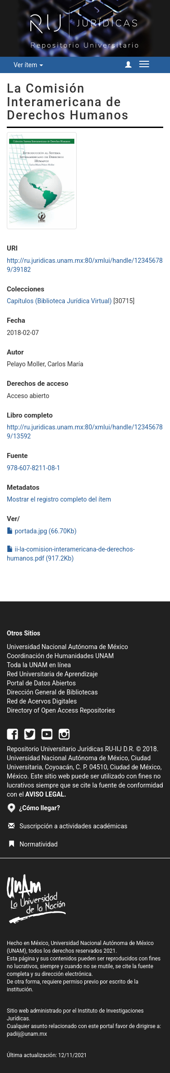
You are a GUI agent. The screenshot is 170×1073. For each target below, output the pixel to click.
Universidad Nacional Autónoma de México (67, 646)
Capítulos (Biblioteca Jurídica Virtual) (59, 301)
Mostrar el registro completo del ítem (59, 499)
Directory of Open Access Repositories (61, 710)
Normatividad (33, 844)
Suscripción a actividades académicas (67, 826)
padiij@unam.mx (27, 1034)
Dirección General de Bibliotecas (52, 692)
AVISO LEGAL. (45, 794)
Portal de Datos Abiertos (41, 683)
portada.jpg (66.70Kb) (42, 531)
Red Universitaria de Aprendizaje (52, 674)
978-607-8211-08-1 (33, 468)
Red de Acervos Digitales (42, 701)
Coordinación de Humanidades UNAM (60, 656)
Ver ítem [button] (28, 65)
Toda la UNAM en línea (39, 665)
